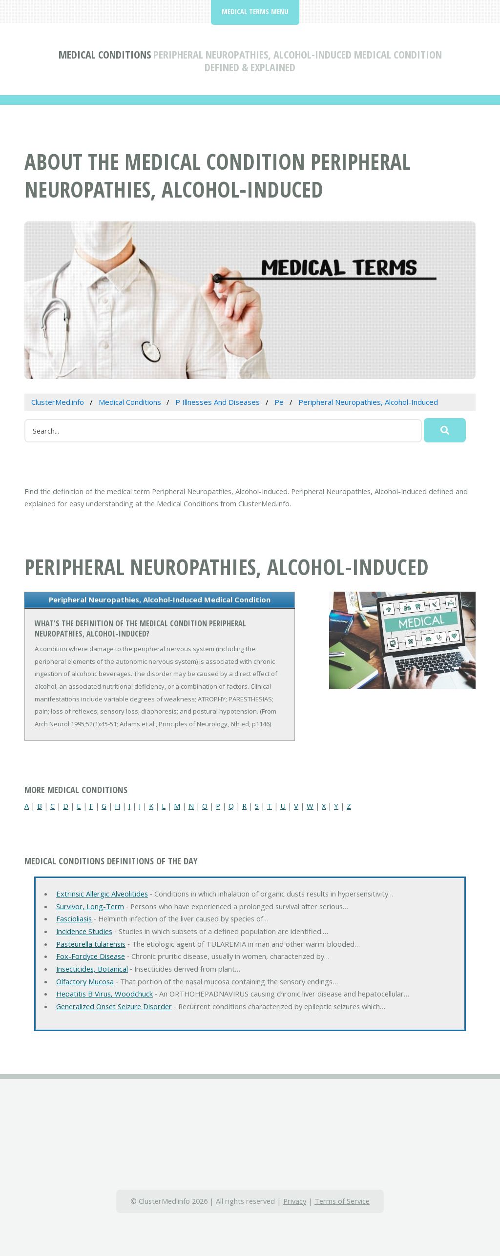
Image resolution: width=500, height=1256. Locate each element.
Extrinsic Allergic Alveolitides (102, 893)
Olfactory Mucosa (85, 981)
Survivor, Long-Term (90, 906)
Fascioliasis (74, 918)
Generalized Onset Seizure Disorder (114, 1006)
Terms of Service (342, 1201)
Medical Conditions (105, 54)
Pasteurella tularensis (90, 944)
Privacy (294, 1201)
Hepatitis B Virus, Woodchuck (104, 993)
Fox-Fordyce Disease (90, 956)
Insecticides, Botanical (92, 969)
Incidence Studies (84, 931)
